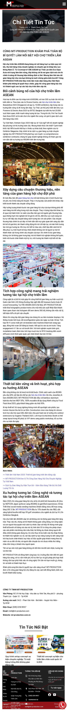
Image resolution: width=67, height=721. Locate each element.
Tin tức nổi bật (33, 627)
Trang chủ (23, 27)
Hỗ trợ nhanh (6, 673)
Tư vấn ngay (56, 688)
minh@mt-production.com (34, 707)
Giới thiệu (4, 688)
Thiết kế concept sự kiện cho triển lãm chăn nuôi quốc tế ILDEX (50, 659)
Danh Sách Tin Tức (39, 27)
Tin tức (5, 700)
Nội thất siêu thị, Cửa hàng (16, 690)
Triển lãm (14, 678)
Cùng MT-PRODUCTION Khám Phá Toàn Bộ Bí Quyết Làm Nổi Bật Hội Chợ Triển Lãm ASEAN (34, 30)
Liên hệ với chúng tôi (55, 672)
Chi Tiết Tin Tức (33, 22)
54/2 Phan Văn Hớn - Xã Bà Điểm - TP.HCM (36, 690)
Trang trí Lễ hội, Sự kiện (16, 683)
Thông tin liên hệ (32, 671)
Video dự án (5, 695)
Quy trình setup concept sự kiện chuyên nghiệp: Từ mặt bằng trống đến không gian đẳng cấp (18, 660)
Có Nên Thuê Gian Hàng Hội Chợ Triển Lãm (15, 705)
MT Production (16, 672)
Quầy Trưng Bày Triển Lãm (16, 697)
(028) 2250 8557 (33, 695)
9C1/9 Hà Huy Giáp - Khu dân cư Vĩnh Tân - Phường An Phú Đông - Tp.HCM (35, 680)
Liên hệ (5, 704)
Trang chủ (5, 681)
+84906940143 (33, 700)
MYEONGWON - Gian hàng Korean (16, 715)
